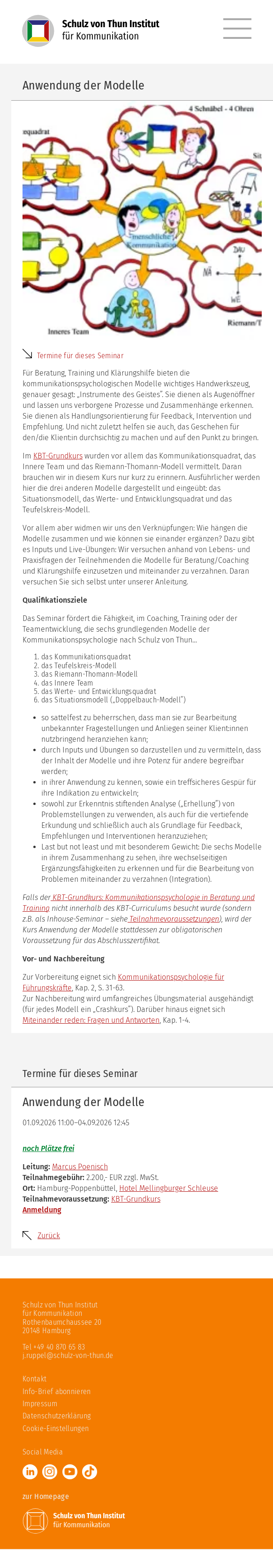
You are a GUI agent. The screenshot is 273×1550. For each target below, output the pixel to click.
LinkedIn (30, 1472)
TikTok (89, 1472)
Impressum (40, 1404)
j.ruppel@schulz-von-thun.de (68, 1356)
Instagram (49, 1472)
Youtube (69, 1472)
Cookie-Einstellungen (56, 1429)
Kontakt (34, 1379)
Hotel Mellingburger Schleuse (168, 1189)
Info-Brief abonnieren (57, 1392)
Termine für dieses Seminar (80, 356)
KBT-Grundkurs (58, 456)
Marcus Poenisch (80, 1167)
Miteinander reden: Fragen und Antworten (91, 1021)
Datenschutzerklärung (57, 1416)
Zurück (49, 1236)
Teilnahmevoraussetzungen (173, 919)
